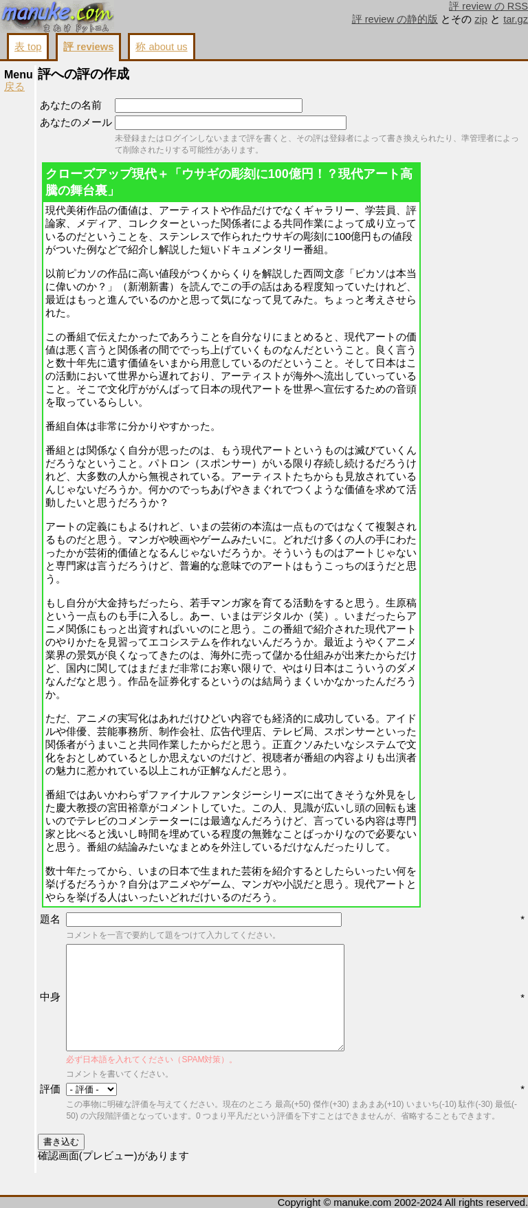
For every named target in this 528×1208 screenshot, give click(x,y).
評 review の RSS (488, 6)
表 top (27, 46)
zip (480, 19)
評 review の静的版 (395, 19)
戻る (14, 86)
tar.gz (515, 19)
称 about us (161, 46)
